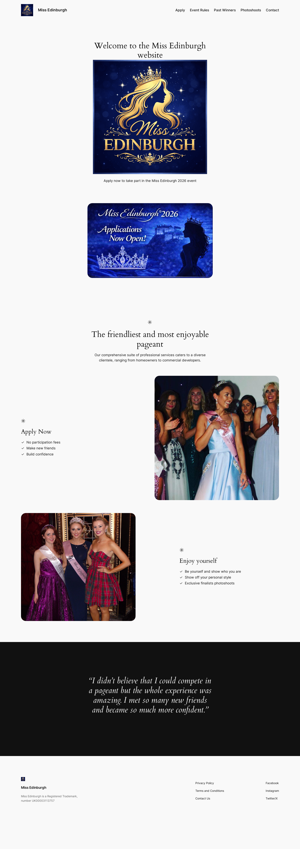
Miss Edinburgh (52, 9)
